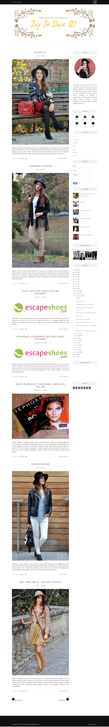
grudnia (78, 291)
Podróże (75, 143)
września (78, 333)
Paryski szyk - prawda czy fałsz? (83, 322)
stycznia (78, 352)
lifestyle (37, 297)
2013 (76, 356)
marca (77, 347)
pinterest (77, 124)
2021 (76, 274)
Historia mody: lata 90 (85, 210)
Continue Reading (63, 158)
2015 (76, 288)
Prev (60, 140)
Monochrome (40, 464)
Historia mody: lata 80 (85, 218)
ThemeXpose (26, 724)
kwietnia (78, 345)
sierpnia (78, 335)
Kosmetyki (38, 390)
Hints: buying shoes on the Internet (40, 292)
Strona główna (17, 2)
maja (77, 342)
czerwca (78, 340)
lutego (77, 349)
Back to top (93, 724)
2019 (76, 279)
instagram (85, 118)
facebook (77, 118)
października (79, 295)
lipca (77, 338)
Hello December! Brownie (86, 235)
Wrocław (75, 152)
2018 (76, 281)
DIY (74, 136)
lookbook (85, 124)
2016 (76, 286)
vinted (93, 124)
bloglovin (93, 118)
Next (64, 140)
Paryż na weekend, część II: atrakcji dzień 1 (86, 331)
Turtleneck (82, 202)
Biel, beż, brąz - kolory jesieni (40, 582)
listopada (78, 293)
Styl (38, 55)
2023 (76, 269)
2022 (76, 272)
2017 (76, 284)
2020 (76, 277)
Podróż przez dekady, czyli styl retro (82, 250)
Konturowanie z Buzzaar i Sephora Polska (40, 385)
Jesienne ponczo (40, 166)
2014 (76, 354)
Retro (74, 146)
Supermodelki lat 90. (85, 226)
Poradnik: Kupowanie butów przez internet (40, 337)
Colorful (40, 52)
